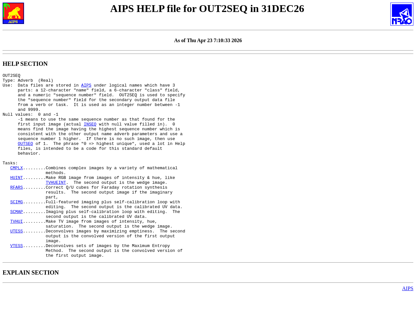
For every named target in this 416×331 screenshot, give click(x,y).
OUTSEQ (25, 158)
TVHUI (16, 251)
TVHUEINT (56, 204)
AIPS (86, 88)
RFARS (16, 210)
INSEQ (90, 134)
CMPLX (16, 187)
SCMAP (16, 239)
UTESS (16, 263)
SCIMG (16, 228)
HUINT (16, 199)
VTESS (16, 280)
